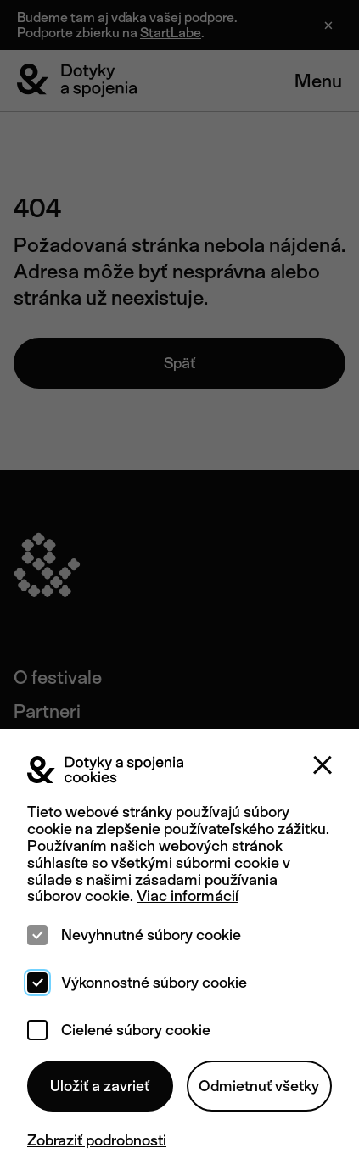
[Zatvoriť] (322, 765)
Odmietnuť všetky (259, 1085)
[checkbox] (37, 935)
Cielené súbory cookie (135, 1030)
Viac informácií (187, 895)
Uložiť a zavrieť (99, 1085)
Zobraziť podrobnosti (96, 1140)
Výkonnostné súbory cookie (154, 982)
